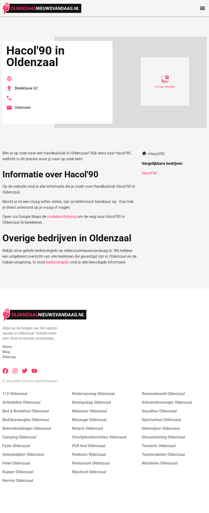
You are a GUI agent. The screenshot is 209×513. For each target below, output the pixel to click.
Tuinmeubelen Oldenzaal (163, 454)
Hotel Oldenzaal (16, 463)
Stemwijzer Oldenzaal (161, 428)
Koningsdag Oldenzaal (91, 402)
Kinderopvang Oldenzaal (93, 393)
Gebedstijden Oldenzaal (23, 454)
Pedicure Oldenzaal (89, 454)
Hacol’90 (149, 173)
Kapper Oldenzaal (17, 472)
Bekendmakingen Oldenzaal (26, 428)
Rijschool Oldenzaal (89, 472)
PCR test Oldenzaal (88, 446)
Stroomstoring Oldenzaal (163, 437)
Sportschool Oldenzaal (161, 419)
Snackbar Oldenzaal (159, 411)
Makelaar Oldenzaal (89, 411)
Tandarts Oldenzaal (159, 446)
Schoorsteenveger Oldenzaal (167, 402)
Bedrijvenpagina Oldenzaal (25, 419)
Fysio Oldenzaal (16, 446)
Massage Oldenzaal (89, 419)
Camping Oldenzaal (19, 437)
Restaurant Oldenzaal (91, 463)
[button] (203, 8)
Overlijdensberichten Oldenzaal (99, 437)
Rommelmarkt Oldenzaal (163, 393)
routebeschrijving (61, 216)
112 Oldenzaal (14, 393)
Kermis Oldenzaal (17, 480)
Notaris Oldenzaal (87, 428)
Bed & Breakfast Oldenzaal (25, 411)
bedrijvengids (57, 262)
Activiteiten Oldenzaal (21, 402)
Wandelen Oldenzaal (160, 463)
